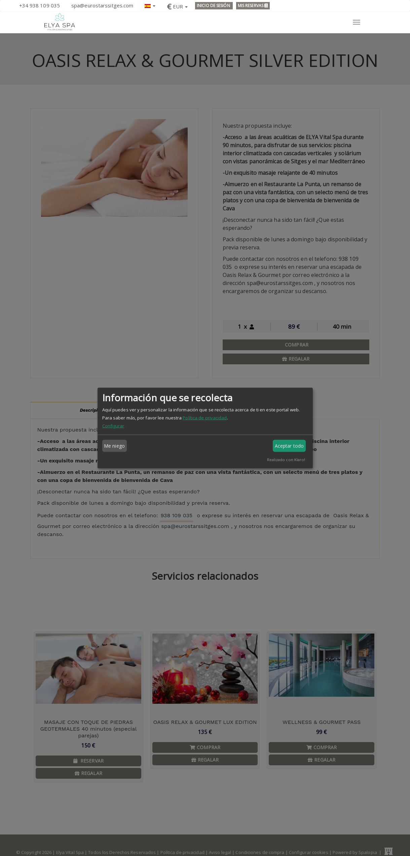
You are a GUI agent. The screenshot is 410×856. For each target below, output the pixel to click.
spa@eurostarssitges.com (102, 5)
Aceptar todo (289, 446)
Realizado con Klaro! (286, 459)
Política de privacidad (205, 418)
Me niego (114, 446)
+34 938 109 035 (39, 5)
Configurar (113, 426)
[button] (150, 5)
